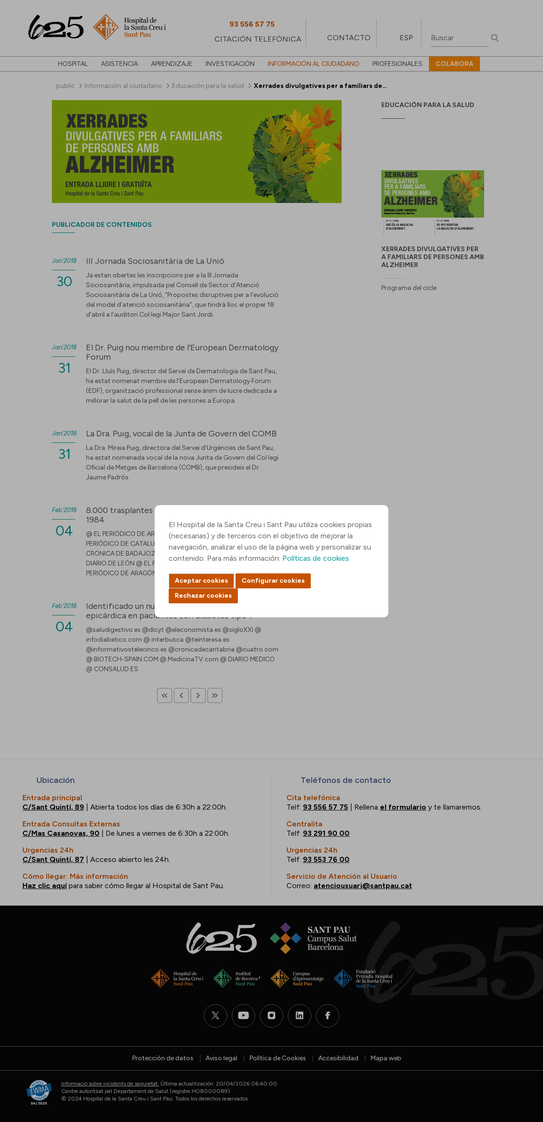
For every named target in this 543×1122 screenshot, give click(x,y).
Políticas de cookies (315, 558)
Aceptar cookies (201, 581)
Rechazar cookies (203, 596)
